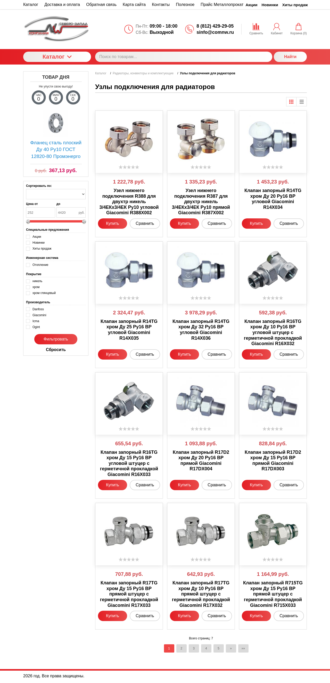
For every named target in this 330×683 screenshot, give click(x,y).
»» (243, 648)
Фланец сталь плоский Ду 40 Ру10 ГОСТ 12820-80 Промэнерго (55, 149)
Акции (252, 5)
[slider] (129, 167)
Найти (290, 56)
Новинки (270, 5)
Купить (112, 223)
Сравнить (145, 223)
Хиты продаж (295, 5)
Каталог (57, 56)
